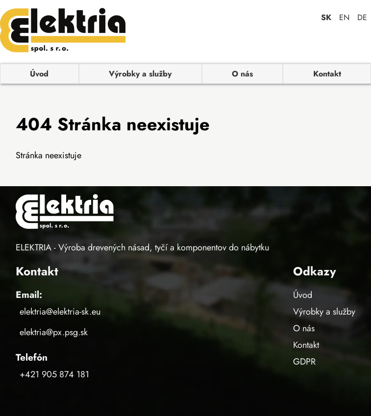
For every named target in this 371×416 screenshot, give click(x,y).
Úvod (39, 73)
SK (326, 17)
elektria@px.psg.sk (54, 332)
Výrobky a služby (140, 73)
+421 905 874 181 (54, 374)
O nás (242, 73)
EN (344, 17)
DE (362, 17)
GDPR (304, 361)
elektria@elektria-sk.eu (60, 311)
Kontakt (327, 73)
